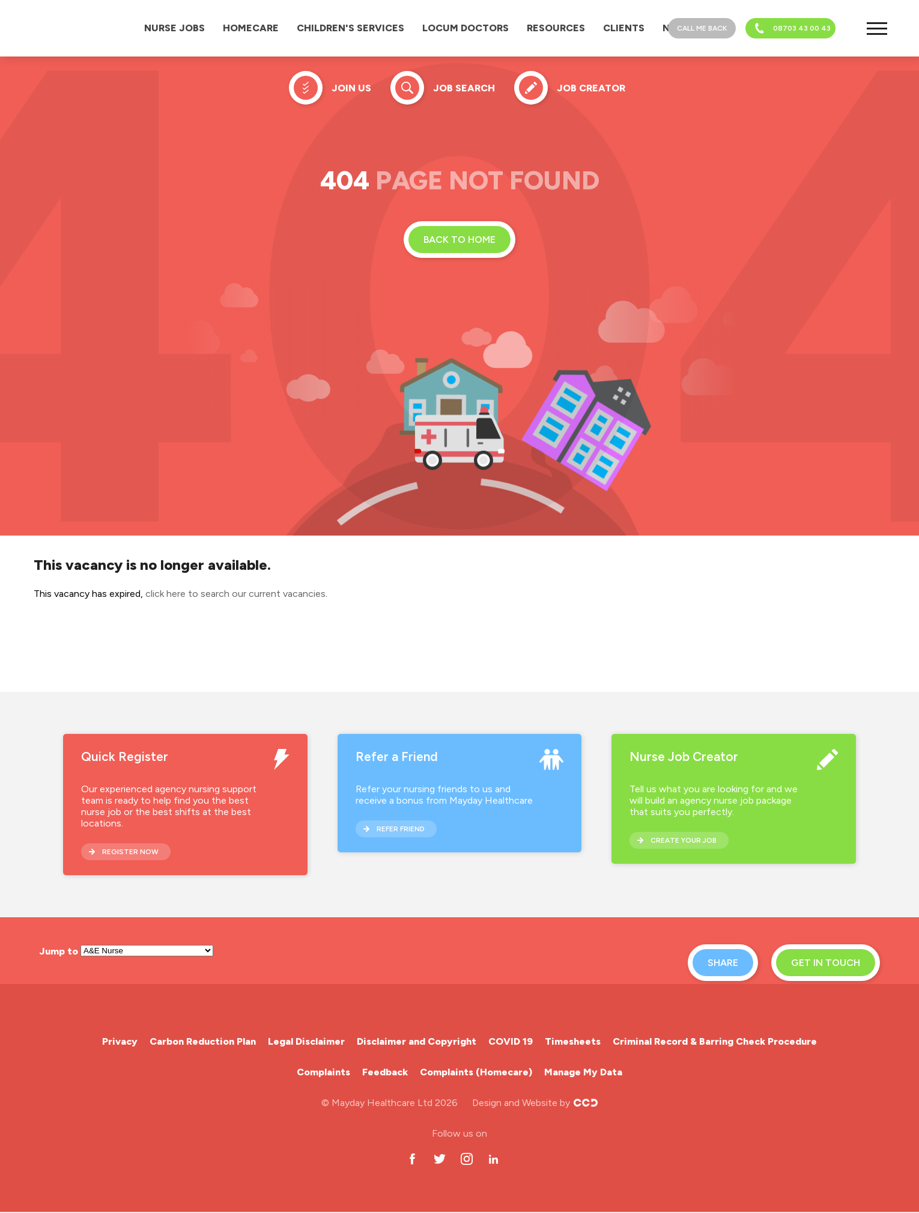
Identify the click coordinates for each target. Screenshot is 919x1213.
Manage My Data (583, 1072)
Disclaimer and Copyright (416, 1041)
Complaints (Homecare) (476, 1072)
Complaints (323, 1072)
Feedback (385, 1072)
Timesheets (573, 1041)
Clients (624, 28)
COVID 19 (510, 1041)
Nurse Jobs (174, 28)
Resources (556, 28)
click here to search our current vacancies (235, 593)
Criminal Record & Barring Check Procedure (715, 1041)
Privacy (120, 1041)
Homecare (251, 28)
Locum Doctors (465, 28)
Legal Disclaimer (306, 1041)
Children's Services (350, 28)
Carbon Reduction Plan (203, 1041)
